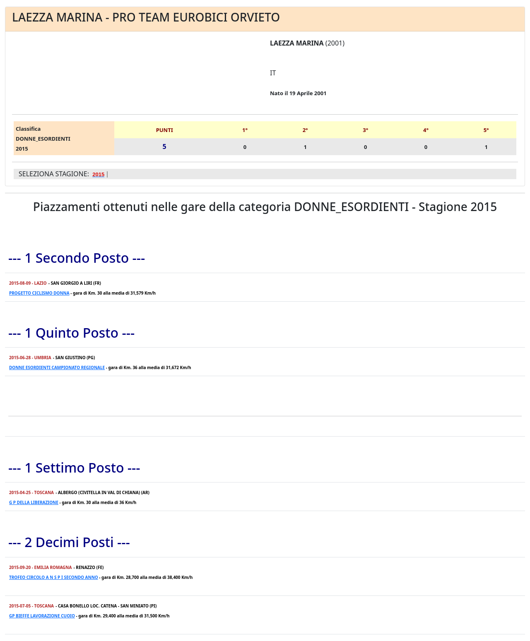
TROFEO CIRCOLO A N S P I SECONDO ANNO (53, 577)
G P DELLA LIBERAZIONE (33, 502)
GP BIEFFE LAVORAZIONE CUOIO (42, 616)
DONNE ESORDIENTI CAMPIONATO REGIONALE (57, 367)
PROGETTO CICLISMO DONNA (39, 293)
